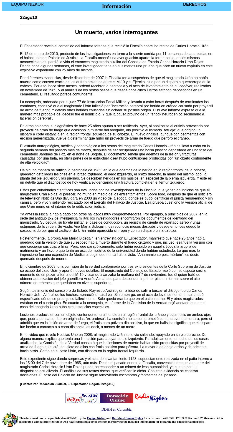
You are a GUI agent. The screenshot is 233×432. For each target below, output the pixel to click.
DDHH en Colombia (116, 409)
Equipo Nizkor (96, 418)
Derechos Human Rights (127, 418)
